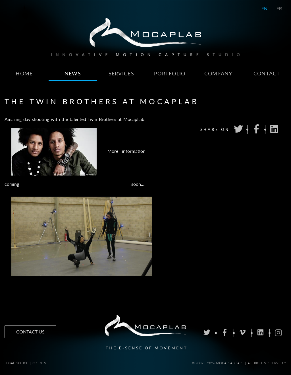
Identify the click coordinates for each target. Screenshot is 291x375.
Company (218, 74)
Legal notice (16, 363)
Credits (39, 363)
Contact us (30, 331)
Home (24, 74)
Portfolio (170, 74)
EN (264, 8)
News (73, 74)
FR (279, 8)
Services (121, 74)
